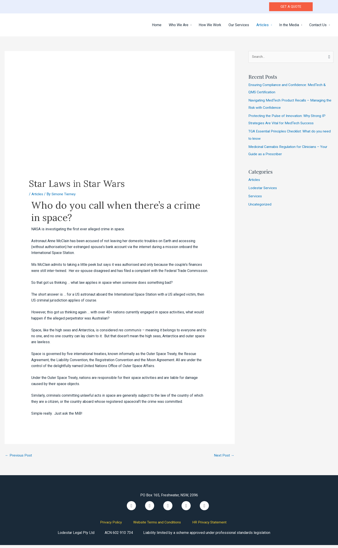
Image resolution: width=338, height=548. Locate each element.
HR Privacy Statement (210, 525)
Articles (37, 197)
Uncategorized (260, 207)
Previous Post (19, 458)
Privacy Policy (110, 525)
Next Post (223, 458)
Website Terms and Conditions (157, 525)
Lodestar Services (263, 191)
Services (255, 199)
